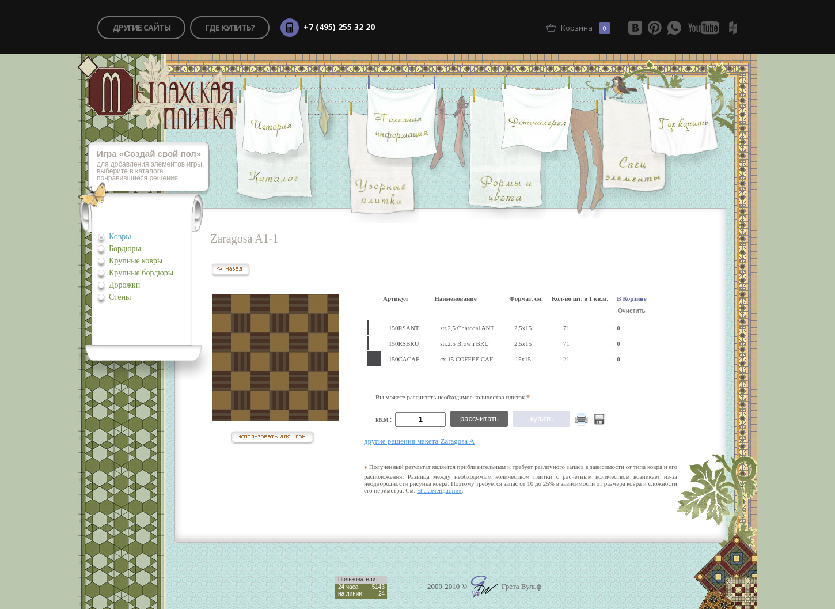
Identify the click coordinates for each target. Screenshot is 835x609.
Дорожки (124, 285)
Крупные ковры (135, 260)
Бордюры (125, 248)
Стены (120, 297)
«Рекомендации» (439, 490)
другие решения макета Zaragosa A (419, 441)
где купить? (230, 27)
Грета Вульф (506, 586)
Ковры (120, 236)
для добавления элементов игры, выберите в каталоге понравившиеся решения (153, 166)
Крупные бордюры (141, 272)
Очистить (631, 311)
